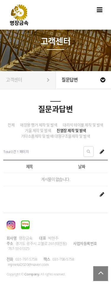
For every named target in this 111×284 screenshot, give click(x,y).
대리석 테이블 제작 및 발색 (83, 125)
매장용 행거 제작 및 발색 (38, 125)
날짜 (81, 166)
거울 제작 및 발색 (38, 131)
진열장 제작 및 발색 (71, 131)
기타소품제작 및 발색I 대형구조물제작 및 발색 (55, 136)
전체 (11, 125)
